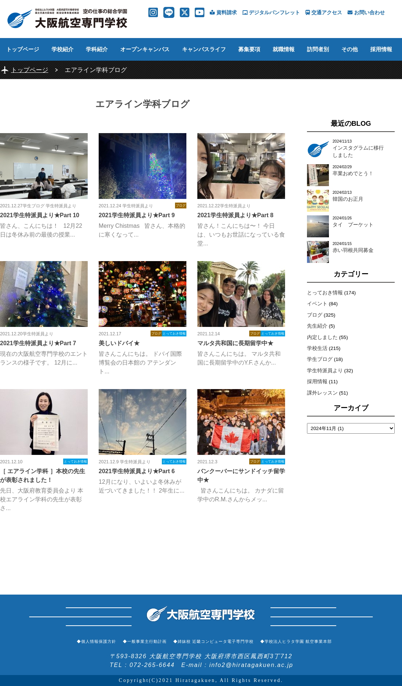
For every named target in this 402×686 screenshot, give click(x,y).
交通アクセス (324, 12)
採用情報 (381, 49)
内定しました (322, 337)
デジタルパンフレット (271, 12)
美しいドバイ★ (119, 343)
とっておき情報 (325, 292)
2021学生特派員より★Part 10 (39, 215)
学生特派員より (325, 370)
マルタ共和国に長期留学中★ (235, 343)
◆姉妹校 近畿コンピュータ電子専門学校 (213, 641)
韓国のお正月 (348, 199)
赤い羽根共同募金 (353, 250)
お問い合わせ (366, 12)
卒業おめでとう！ (353, 173)
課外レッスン (322, 393)
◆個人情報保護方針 (96, 641)
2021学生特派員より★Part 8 (235, 215)
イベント (317, 303)
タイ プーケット (353, 224)
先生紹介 (317, 326)
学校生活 (317, 348)
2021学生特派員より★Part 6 (137, 471)
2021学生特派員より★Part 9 (137, 215)
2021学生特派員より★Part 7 (38, 343)
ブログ (314, 315)
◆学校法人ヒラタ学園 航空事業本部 (296, 641)
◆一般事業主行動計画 (145, 641)
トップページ (22, 49)
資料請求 (223, 12)
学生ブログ (320, 359)
